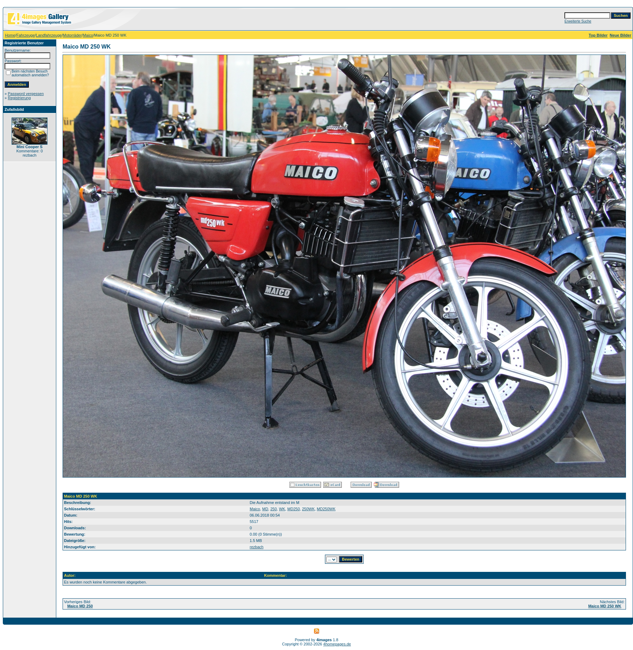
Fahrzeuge (25, 35)
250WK (308, 509)
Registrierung (19, 98)
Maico (88, 35)
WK (282, 509)
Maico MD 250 (80, 606)
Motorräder (72, 35)
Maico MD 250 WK (604, 606)
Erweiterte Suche (577, 21)
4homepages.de (337, 644)
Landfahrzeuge (49, 35)
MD (265, 509)
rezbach (256, 547)
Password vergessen (26, 93)
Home (10, 35)
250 (273, 509)
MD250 (293, 509)
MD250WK (326, 509)
